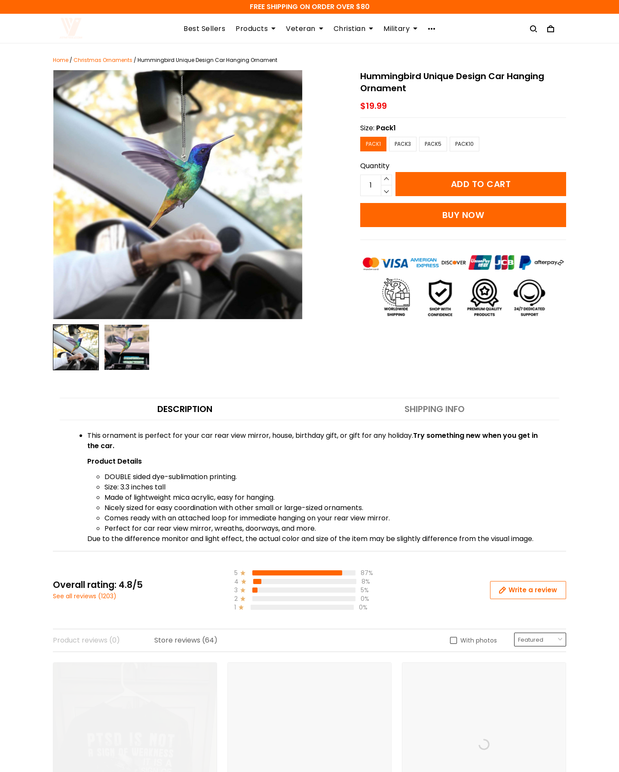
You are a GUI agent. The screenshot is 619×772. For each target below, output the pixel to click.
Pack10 (464, 144)
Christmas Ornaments (103, 60)
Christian (354, 29)
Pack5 (433, 144)
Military (400, 29)
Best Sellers (204, 29)
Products (256, 29)
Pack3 (403, 144)
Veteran (304, 29)
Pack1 (386, 128)
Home (60, 60)
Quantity (374, 166)
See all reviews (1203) (84, 596)
